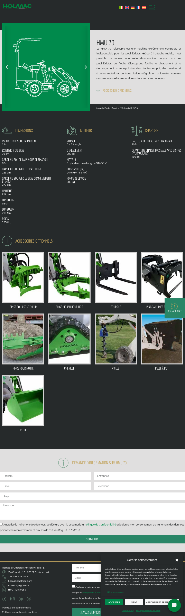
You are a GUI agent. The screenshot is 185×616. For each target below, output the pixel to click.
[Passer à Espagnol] (144, 7)
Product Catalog (111, 108)
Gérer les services (115, 592)
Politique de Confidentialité (100, 524)
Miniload (125, 108)
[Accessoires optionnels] (98, 90)
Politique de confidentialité (148, 610)
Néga (134, 602)
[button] (177, 560)
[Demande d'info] (175, 306)
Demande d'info (175, 311)
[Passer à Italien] (121, 7)
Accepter (114, 602)
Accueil (99, 108)
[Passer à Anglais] (127, 7)
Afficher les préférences (162, 602)
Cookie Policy (128, 610)
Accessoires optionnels (117, 90)
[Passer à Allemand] (133, 7)
